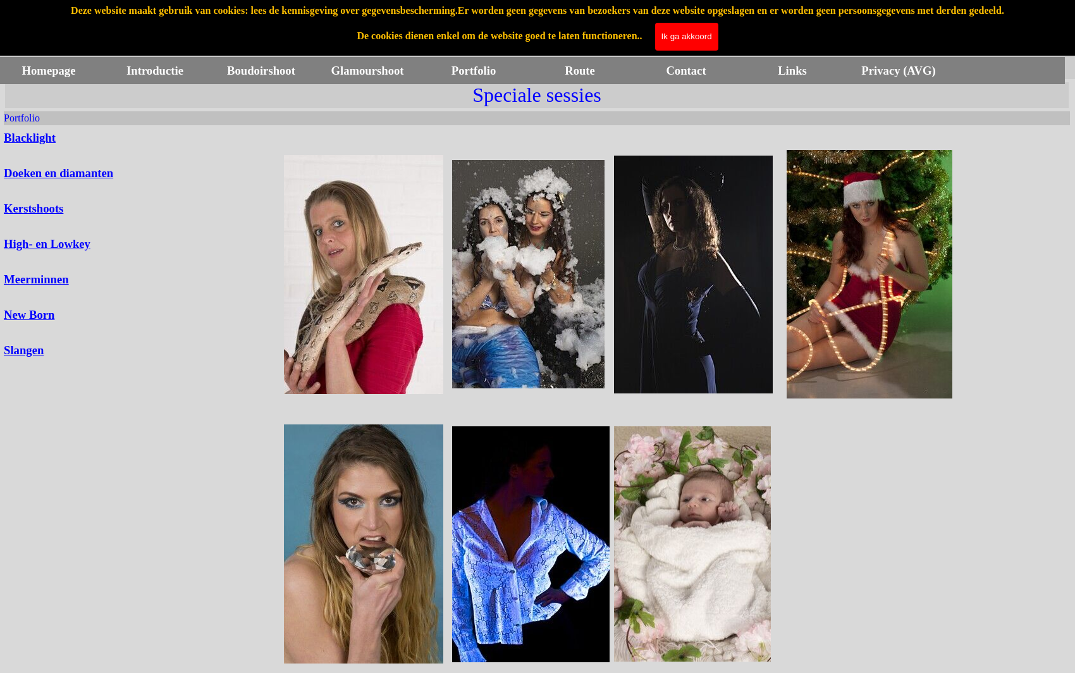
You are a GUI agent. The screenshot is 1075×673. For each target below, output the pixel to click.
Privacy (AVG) (898, 70)
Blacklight (30, 137)
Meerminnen (36, 279)
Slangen (24, 350)
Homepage (49, 70)
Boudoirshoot (261, 70)
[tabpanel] (81, 244)
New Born (29, 314)
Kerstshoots (33, 208)
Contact (686, 70)
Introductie (154, 70)
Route (580, 70)
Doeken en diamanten (58, 173)
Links (792, 70)
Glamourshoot (367, 70)
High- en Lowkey (47, 243)
